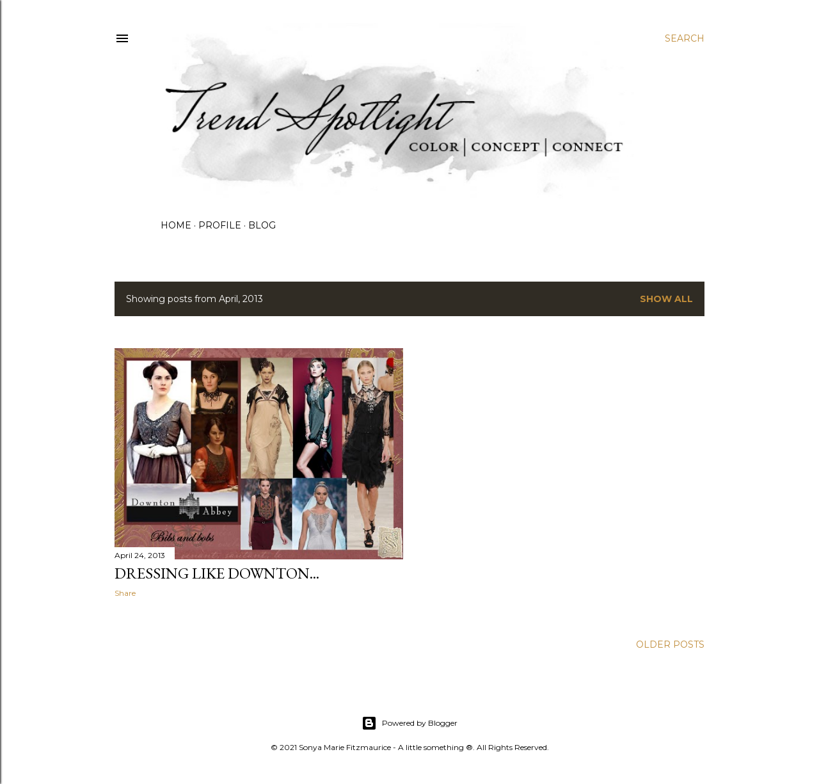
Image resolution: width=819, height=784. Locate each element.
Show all (666, 299)
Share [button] (125, 593)
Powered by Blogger (409, 723)
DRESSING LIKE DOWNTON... (217, 573)
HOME (176, 225)
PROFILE (219, 225)
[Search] (684, 38)
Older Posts (670, 644)
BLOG (262, 225)
